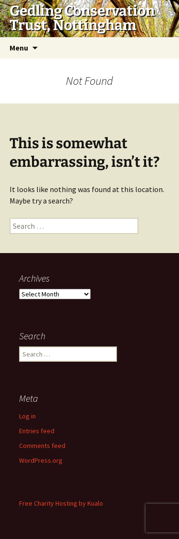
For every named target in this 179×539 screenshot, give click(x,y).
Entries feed (36, 431)
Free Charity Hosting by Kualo (61, 503)
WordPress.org (41, 460)
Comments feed (42, 445)
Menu (19, 47)
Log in (27, 416)
